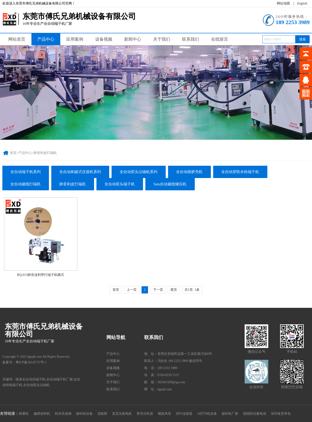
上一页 (132, 289)
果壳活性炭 (145, 413)
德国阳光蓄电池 (254, 413)
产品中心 (45, 39)
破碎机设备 (84, 413)
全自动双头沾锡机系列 (138, 172)
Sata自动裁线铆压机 (169, 184)
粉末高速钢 (63, 413)
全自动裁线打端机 (25, 184)
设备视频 (103, 39)
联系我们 (190, 39)
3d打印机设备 (207, 413)
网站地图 (283, 3)
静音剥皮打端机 (45, 153)
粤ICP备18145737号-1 (31, 362)
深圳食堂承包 (281, 413)
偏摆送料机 (42, 413)
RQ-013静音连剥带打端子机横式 (40, 275)
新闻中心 (132, 39)
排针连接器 (184, 413)
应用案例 (74, 39)
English (302, 3)
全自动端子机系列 (25, 172)
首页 (13, 153)
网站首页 (16, 39)
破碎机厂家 (230, 413)
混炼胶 (102, 413)
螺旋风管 (164, 413)
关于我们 (161, 39)
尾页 (173, 289)
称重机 (24, 413)
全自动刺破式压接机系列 (80, 172)
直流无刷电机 (122, 413)
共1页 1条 (192, 289)
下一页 (158, 289)
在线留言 (219, 39)
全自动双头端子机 (119, 184)
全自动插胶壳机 (189, 172)
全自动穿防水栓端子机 (240, 172)
